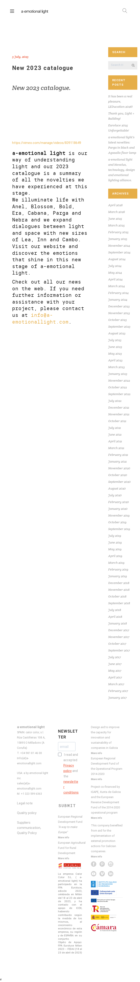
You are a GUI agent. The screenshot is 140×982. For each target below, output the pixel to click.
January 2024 (117, 300)
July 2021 (114, 428)
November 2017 (118, 637)
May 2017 (114, 671)
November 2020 (119, 468)
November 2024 (119, 246)
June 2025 (115, 219)
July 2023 (114, 340)
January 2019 (117, 576)
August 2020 (117, 488)
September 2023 (119, 326)
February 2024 (118, 293)
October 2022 (117, 387)
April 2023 (115, 360)
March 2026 (116, 212)
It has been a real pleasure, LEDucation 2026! (120, 101)
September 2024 (119, 252)
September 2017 (119, 650)
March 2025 (116, 225)
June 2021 (115, 434)
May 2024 (115, 273)
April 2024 (115, 279)
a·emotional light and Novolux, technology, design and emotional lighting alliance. (121, 169)
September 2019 (119, 529)
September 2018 (119, 603)
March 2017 (116, 684)
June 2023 (115, 347)
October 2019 (117, 522)
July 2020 (115, 495)
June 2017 (114, 664)
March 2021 (116, 448)
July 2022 (114, 401)
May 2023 (115, 353)
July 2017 (114, 657)
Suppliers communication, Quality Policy (29, 828)
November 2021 (118, 414)
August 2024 (116, 259)
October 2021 (117, 421)
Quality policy (27, 813)
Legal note (25, 803)
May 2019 (115, 549)
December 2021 (118, 407)
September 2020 (119, 482)
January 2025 (117, 239)
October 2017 (117, 644)
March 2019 (116, 563)
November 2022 (119, 380)
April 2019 (115, 556)
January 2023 (117, 374)
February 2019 (118, 569)
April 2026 (115, 205)
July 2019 (114, 536)
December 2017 (118, 630)
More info (63, 837)
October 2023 (117, 320)
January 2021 (117, 461)
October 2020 (117, 475)
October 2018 (117, 596)
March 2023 (116, 367)
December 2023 (119, 306)
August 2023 (116, 333)
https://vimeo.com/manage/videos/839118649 (46, 143)
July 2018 (114, 610)
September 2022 (119, 394)
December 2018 (118, 583)
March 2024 (116, 286)
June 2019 (115, 542)
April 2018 (115, 617)
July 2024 (114, 266)
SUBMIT (67, 805)
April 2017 (115, 677)
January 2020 (117, 509)
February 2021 (118, 455)
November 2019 (119, 515)
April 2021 (115, 441)
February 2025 (118, 232)
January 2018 (117, 623)
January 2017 (117, 698)
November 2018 (118, 590)
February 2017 (118, 691)
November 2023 (119, 313)
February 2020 (118, 502)
